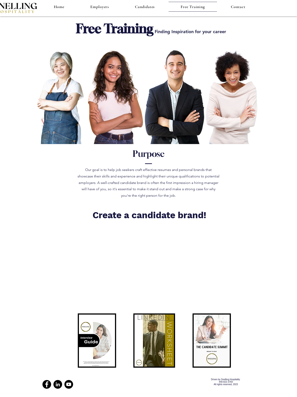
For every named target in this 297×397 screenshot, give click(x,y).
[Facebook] (46, 384)
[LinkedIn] (57, 384)
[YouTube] (68, 384)
